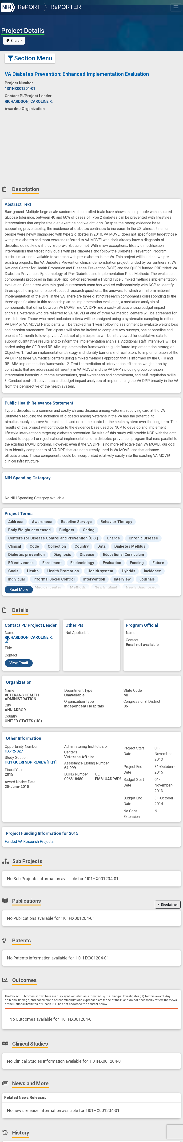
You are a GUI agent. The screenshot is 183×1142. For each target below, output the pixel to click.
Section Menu (30, 58)
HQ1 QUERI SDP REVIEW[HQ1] (30, 762)
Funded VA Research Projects (29, 841)
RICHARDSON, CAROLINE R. (29, 639)
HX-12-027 (14, 751)
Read (18, 589)
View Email (18, 663)
